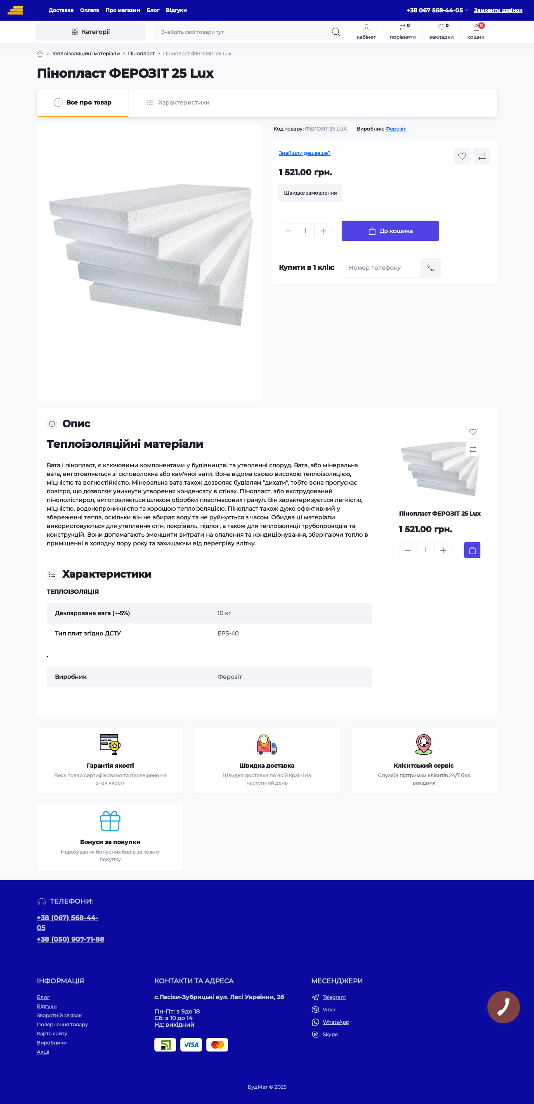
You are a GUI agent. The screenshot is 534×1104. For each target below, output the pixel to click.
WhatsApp (336, 1022)
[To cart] (472, 550)
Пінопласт (141, 53)
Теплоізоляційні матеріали (86, 53)
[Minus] (287, 231)
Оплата (89, 10)
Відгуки (176, 10)
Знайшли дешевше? (305, 153)
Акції (43, 1052)
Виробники (51, 1043)
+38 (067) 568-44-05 (67, 923)
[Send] (431, 268)
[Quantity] (305, 231)
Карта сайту (52, 1033)
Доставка (61, 10)
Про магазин (123, 10)
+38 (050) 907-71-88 (70, 939)
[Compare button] (482, 156)
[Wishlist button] (462, 156)
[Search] (335, 32)
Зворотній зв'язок (59, 1015)
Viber (329, 1009)
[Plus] (323, 231)
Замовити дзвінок (498, 10)
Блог (152, 10)
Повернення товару (62, 1024)
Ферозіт (395, 129)
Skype (330, 1034)
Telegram (334, 997)
